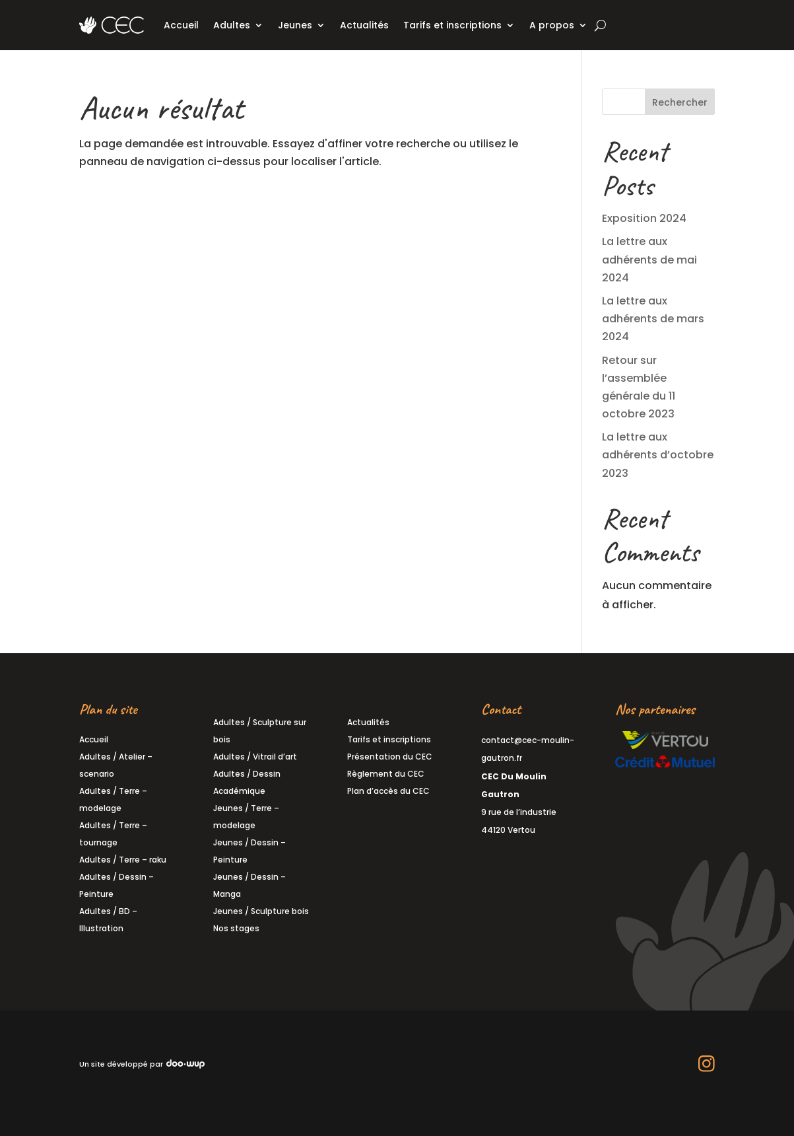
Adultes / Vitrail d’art (255, 756)
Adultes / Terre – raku (122, 859)
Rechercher (680, 102)
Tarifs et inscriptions (452, 25)
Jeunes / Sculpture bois (261, 911)
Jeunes (295, 25)
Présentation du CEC (389, 756)
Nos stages (236, 928)
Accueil (181, 25)
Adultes (231, 25)
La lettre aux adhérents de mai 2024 (649, 259)
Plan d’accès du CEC (388, 791)
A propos (551, 25)
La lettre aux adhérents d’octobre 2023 (657, 454)
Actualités (364, 25)
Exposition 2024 (644, 218)
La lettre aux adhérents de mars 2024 (653, 318)
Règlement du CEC (385, 773)
